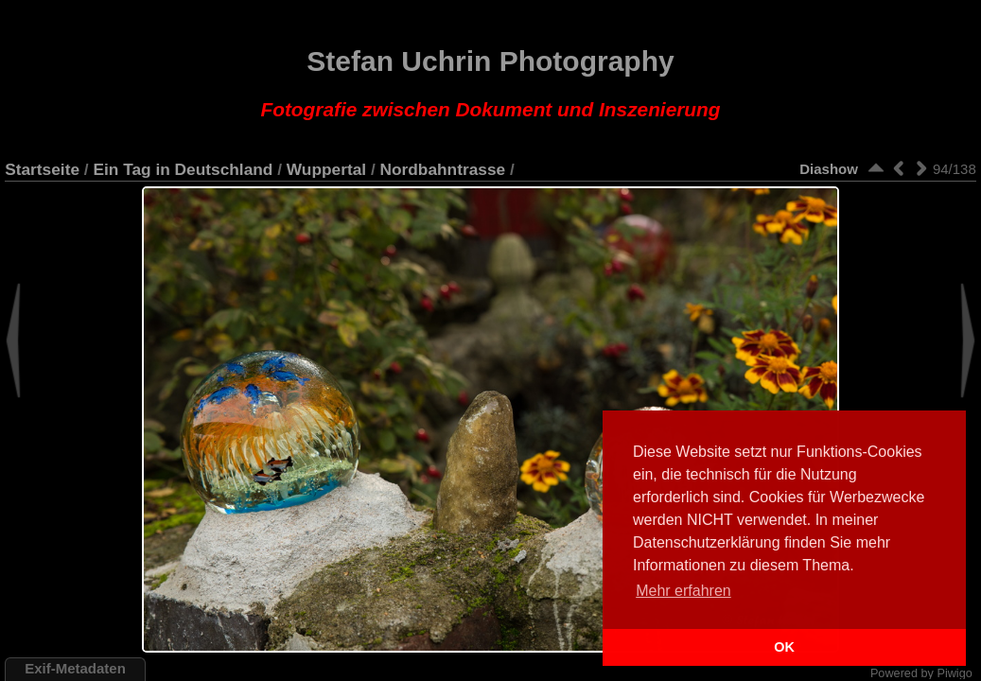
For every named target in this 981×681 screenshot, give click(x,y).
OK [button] (784, 647)
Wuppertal (326, 169)
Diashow (828, 169)
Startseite (42, 169)
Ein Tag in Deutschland (182, 169)
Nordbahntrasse (443, 169)
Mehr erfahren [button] (683, 591)
